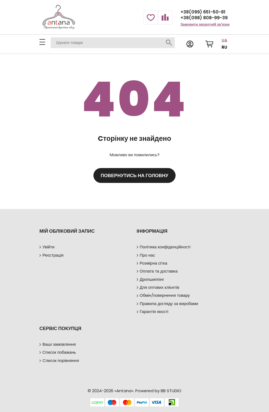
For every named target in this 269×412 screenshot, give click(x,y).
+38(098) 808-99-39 (204, 18)
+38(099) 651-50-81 (203, 12)
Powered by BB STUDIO (158, 391)
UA (224, 40)
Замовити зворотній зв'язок (205, 24)
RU (224, 47)
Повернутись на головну (134, 175)
